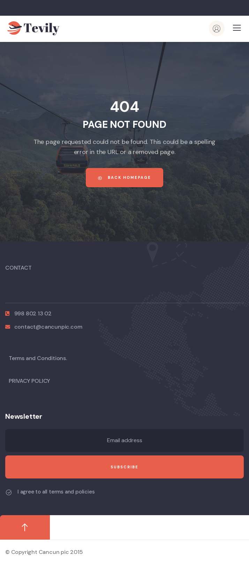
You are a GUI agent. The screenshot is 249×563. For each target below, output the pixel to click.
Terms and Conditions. (38, 358)
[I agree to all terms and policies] (8, 492)
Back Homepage (124, 177)
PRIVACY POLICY (29, 381)
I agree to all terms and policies (56, 491)
